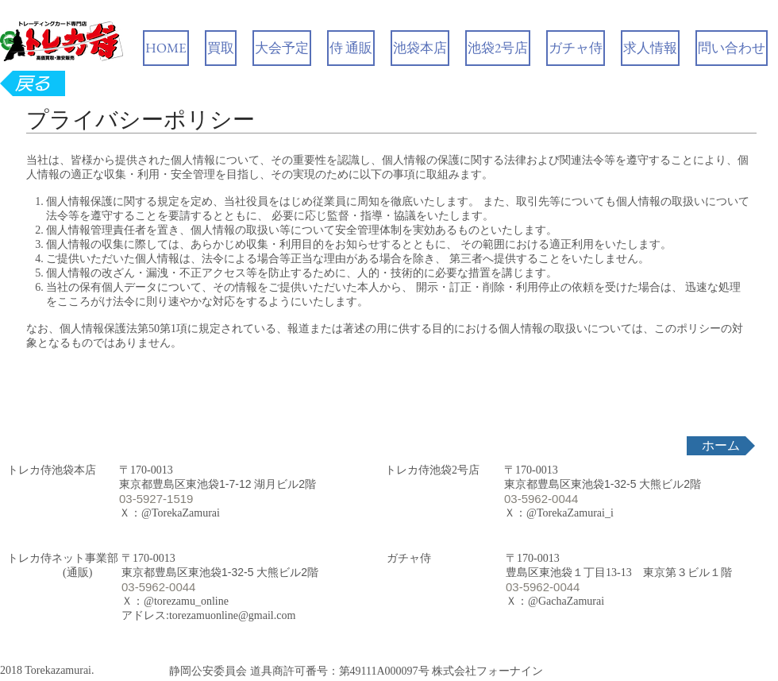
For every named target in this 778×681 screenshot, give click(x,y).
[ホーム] (721, 445)
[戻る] (32, 83)
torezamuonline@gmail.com (232, 615)
